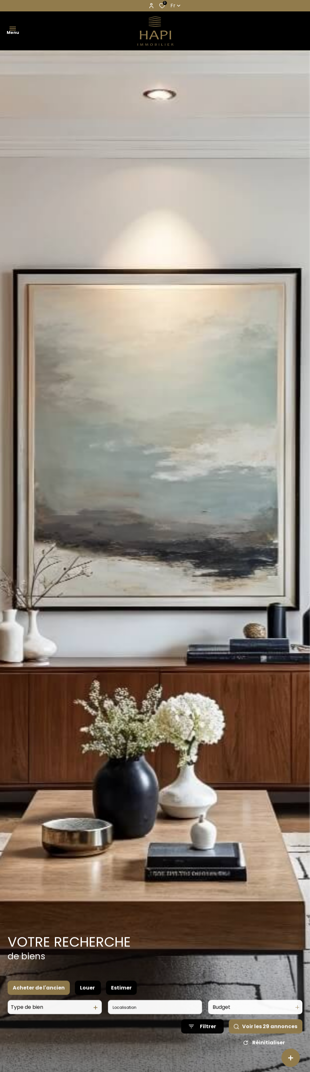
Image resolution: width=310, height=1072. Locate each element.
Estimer (121, 997)
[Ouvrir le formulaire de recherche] (202, 1037)
